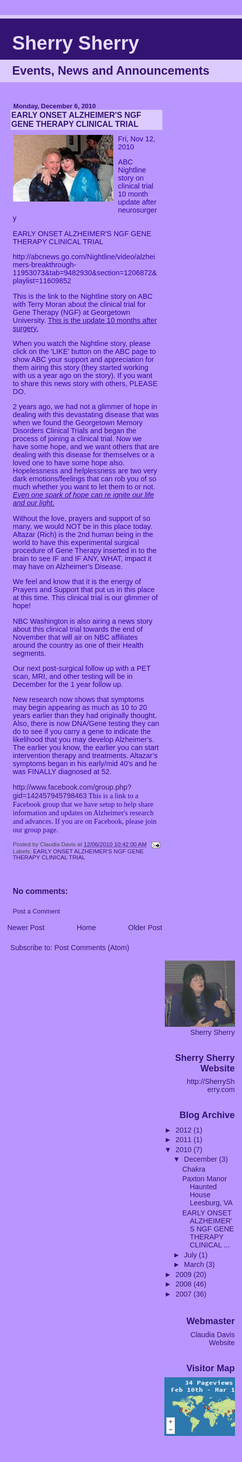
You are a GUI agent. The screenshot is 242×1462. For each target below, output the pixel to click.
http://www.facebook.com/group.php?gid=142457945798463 (72, 791)
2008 (184, 1284)
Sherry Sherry (75, 43)
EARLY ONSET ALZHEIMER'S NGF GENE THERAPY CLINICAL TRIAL (78, 854)
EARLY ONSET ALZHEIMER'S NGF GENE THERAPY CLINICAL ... (208, 1229)
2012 (184, 1130)
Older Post (145, 928)
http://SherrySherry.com (211, 1085)
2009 (184, 1274)
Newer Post (25, 928)
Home (86, 928)
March (195, 1264)
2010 (184, 1150)
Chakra (193, 1169)
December (201, 1159)
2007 (184, 1294)
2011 (184, 1140)
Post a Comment (36, 911)
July (191, 1255)
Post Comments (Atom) (92, 948)
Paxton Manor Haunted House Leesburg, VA (207, 1191)
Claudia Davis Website (212, 1339)
